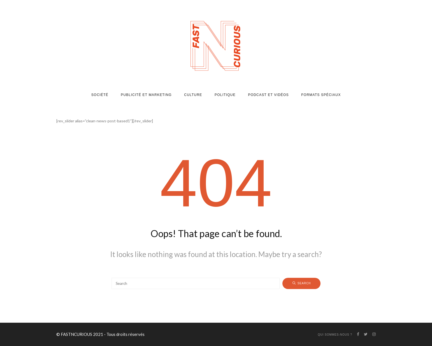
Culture (193, 95)
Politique (225, 95)
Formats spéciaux (321, 95)
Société (99, 95)
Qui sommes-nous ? (335, 334)
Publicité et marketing (146, 95)
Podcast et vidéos (268, 95)
